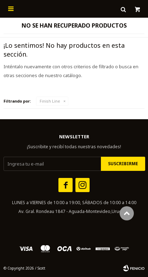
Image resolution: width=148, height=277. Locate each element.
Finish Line (50, 101)
